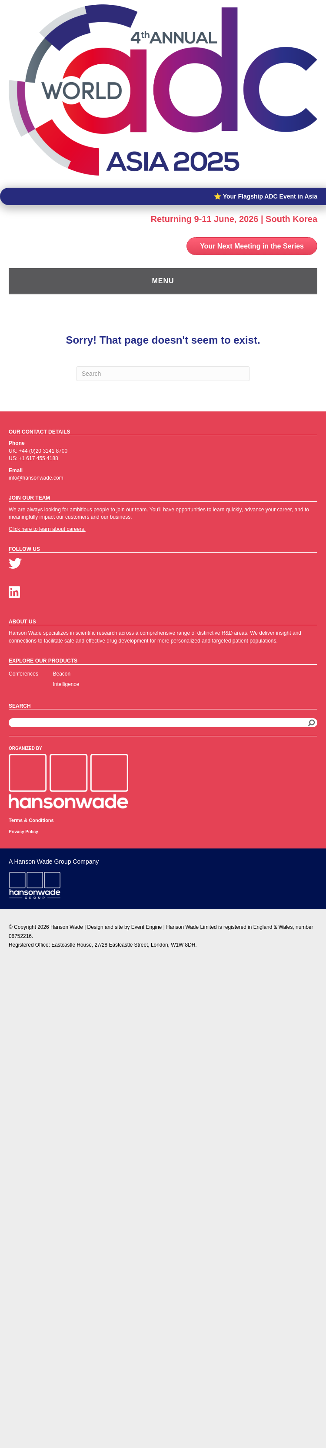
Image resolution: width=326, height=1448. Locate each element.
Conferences (23, 674)
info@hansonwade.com (36, 478)
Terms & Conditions (31, 820)
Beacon (62, 674)
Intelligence (66, 684)
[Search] (163, 373)
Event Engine (146, 927)
